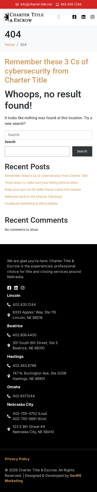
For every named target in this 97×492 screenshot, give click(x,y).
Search (10, 142)
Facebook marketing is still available (31, 203)
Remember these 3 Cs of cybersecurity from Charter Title (46, 71)
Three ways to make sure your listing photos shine (41, 182)
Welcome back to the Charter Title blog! (33, 197)
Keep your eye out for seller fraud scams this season (43, 189)
